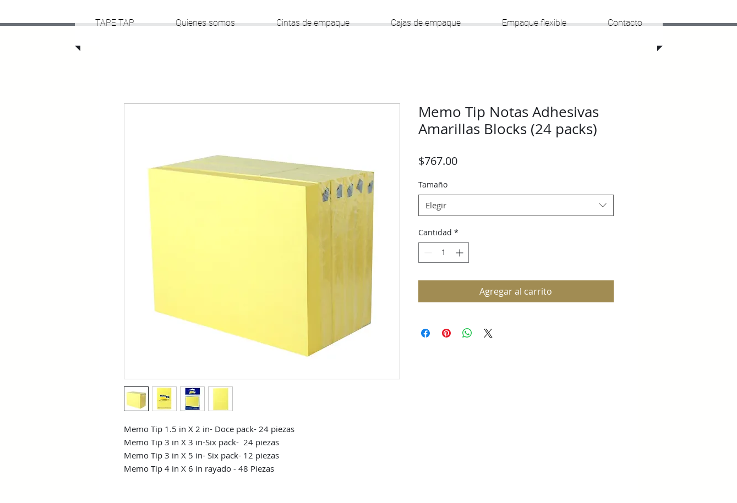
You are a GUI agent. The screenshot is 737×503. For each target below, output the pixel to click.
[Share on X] (488, 333)
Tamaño (432, 184)
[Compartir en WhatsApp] (467, 333)
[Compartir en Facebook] (425, 333)
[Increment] (460, 252)
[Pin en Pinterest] (446, 333)
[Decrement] (427, 252)
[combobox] (516, 205)
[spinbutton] (444, 252)
